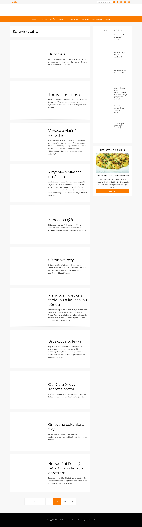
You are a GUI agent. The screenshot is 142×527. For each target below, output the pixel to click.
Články (44, 19)
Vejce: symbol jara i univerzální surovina (120, 37)
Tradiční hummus (64, 94)
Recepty (35, 19)
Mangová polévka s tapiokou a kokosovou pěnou (67, 300)
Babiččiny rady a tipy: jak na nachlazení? (119, 55)
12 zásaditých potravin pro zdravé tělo (119, 126)
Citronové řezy (61, 260)
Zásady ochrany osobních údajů (85, 520)
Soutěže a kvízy (72, 19)
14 (66, 501)
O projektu (14, 2)
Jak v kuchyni (69, 520)
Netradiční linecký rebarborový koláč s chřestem (65, 468)
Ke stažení (85, 19)
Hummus (56, 54)
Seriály (52, 19)
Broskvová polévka (64, 341)
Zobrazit (112, 191)
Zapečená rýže (61, 220)
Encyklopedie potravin (101, 19)
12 (50, 501)
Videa (60, 19)
